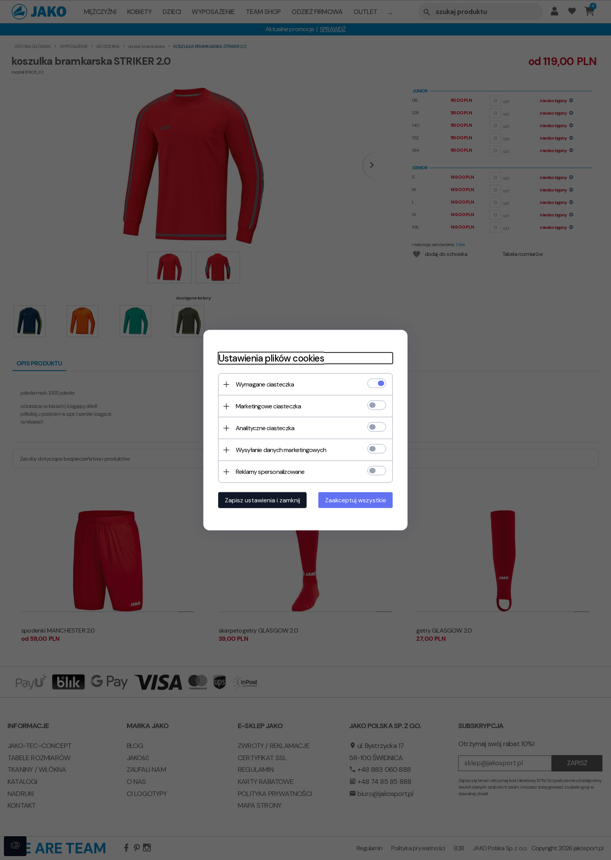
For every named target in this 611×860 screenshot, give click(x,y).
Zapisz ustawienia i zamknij (260, 500)
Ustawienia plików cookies (269, 358)
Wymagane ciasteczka (262, 384)
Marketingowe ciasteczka (266, 406)
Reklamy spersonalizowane (267, 471)
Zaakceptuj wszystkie (357, 500)
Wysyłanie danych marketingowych (278, 449)
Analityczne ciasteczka (262, 428)
